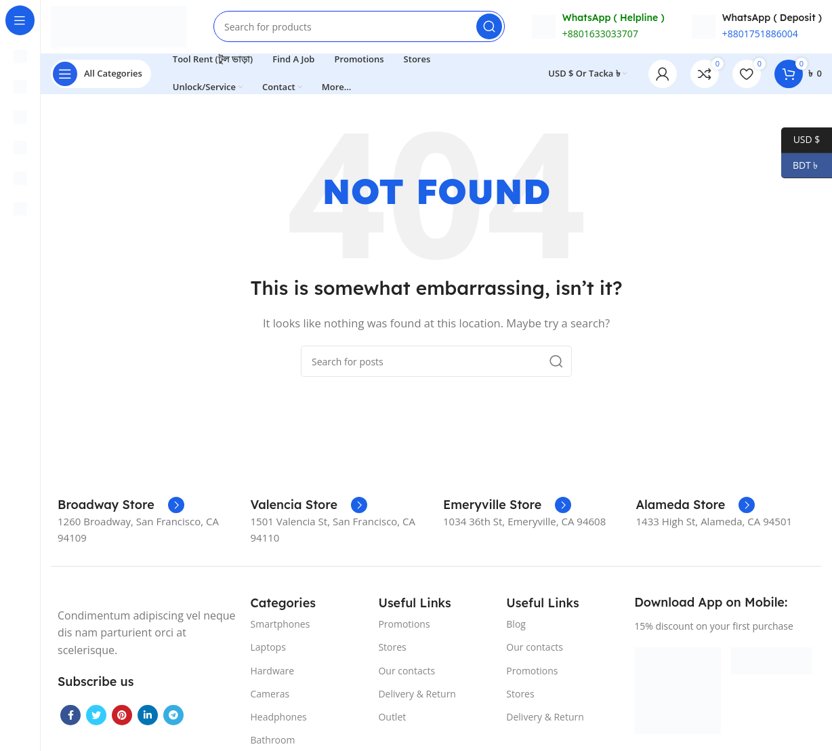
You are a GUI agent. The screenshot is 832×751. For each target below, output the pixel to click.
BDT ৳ (800, 165)
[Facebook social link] (70, 716)
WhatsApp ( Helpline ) (613, 18)
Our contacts (406, 671)
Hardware (273, 671)
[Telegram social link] (173, 716)
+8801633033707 (600, 34)
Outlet (392, 718)
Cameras (270, 694)
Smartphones (280, 625)
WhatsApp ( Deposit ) (772, 18)
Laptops (268, 648)
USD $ (800, 140)
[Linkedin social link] (148, 716)
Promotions (404, 625)
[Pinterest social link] (122, 716)
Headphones (279, 718)
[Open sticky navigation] (101, 74)
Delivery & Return (417, 694)
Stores (392, 648)
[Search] (359, 27)
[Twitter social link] (96, 716)
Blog (516, 625)
